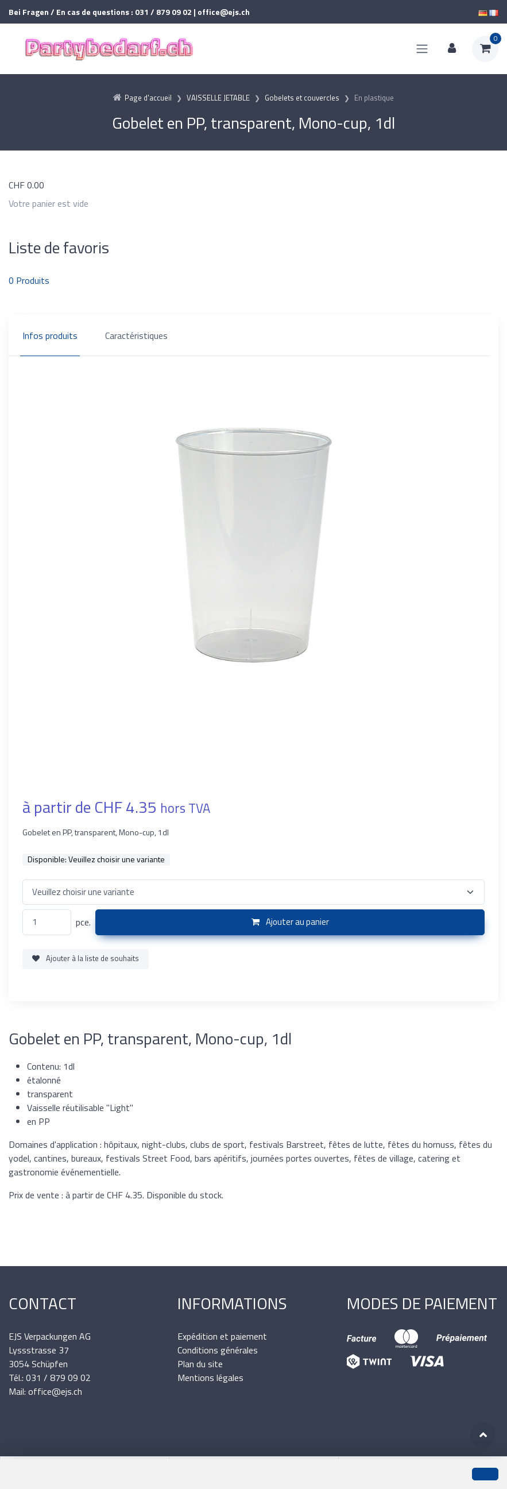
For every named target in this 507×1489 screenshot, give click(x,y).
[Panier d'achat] (485, 49)
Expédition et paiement (222, 1336)
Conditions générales (217, 1350)
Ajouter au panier (290, 921)
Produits (29, 280)
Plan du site (200, 1364)
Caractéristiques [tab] (136, 335)
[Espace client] (452, 49)
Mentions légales (210, 1377)
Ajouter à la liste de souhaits (85, 958)
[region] (253, 335)
